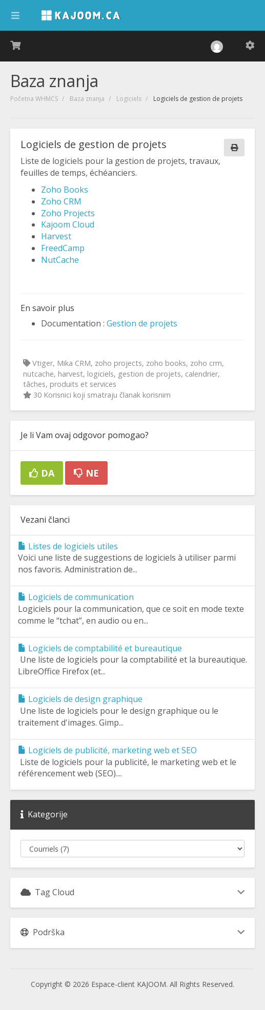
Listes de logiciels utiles (68, 546)
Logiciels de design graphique (80, 699)
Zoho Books (64, 189)
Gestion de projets (142, 323)
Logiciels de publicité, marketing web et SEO (107, 750)
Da (41, 473)
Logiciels (128, 98)
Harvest (56, 236)
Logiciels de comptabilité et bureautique (100, 648)
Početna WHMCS (34, 98)
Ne (86, 473)
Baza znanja (87, 98)
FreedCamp (63, 248)
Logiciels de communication (76, 597)
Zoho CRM (61, 201)
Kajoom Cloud (67, 224)
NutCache (60, 259)
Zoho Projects (68, 213)
